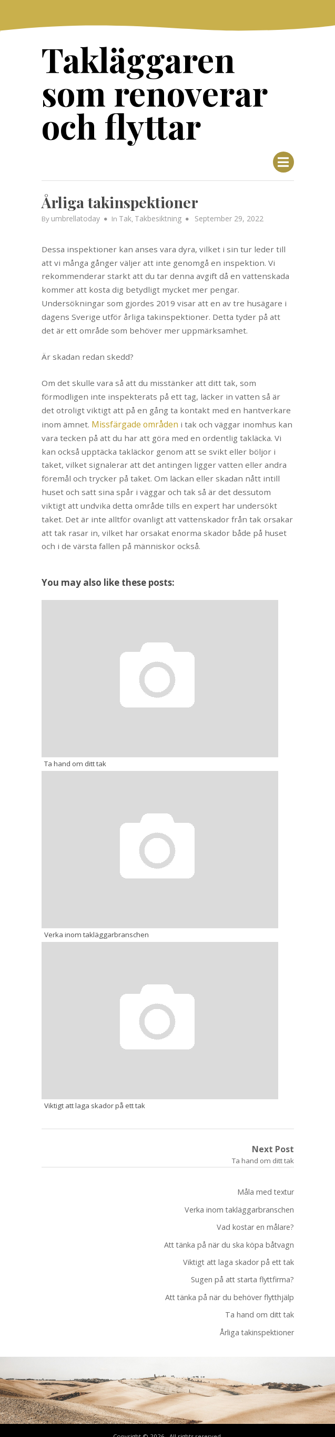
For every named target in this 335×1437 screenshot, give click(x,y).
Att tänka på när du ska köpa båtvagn (229, 1234)
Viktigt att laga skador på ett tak (238, 1252)
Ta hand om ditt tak (259, 1302)
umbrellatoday (75, 213)
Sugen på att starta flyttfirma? (242, 1268)
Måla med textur (265, 1183)
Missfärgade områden (133, 418)
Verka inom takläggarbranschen (239, 1201)
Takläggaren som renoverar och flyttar (167, 90)
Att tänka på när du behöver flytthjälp (229, 1285)
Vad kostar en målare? (255, 1217)
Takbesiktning (155, 213)
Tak (123, 213)
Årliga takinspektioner (257, 1319)
